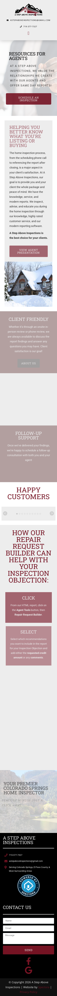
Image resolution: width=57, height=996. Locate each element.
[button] (29, 33)
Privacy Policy (28, 992)
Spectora (43, 987)
